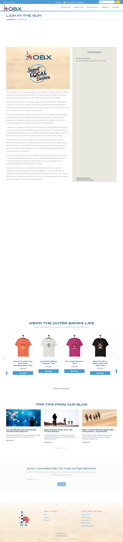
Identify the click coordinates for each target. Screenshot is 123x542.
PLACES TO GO (65, 7)
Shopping (115, 7)
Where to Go (85, 514)
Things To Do (78, 7)
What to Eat (85, 523)
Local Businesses (87, 526)
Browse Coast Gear (61, 388)
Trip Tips (105, 7)
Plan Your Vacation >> (9, 2)
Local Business (10, 19)
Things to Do (85, 517)
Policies (46, 520)
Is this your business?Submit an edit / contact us (84, 179)
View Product (22, 373)
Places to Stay (86, 520)
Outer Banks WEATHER (61, 495)
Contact (46, 517)
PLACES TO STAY (92, 7)
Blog (45, 514)
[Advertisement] (61, 34)
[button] (118, 358)
